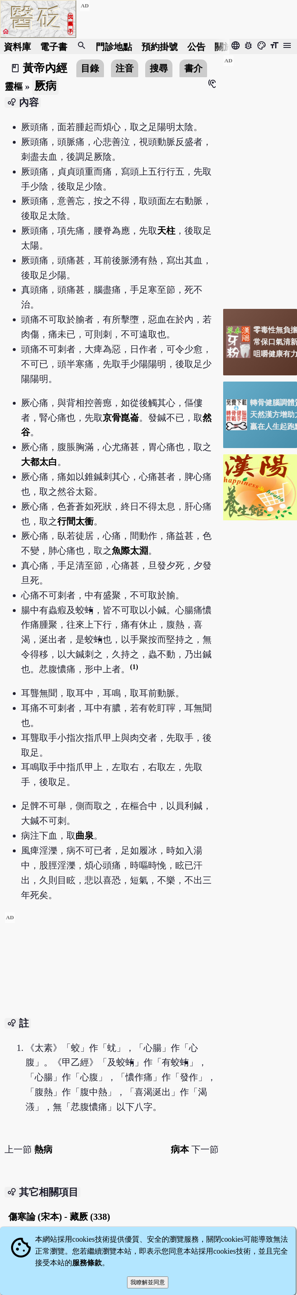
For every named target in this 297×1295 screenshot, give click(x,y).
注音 (125, 68)
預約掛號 (159, 46)
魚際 (121, 551)
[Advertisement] (111, 969)
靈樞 (14, 86)
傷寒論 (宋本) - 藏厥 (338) (59, 1217)
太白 (48, 462)
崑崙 (130, 418)
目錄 (90, 68)
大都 (30, 462)
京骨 (112, 418)
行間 (66, 521)
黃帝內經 (45, 68)
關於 (223, 46)
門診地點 (114, 46)
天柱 (166, 230)
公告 (196, 46)
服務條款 (87, 1263)
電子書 (53, 46)
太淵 (139, 551)
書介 (193, 68)
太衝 (84, 521)
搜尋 (159, 68)
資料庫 (17, 46)
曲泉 (84, 835)
